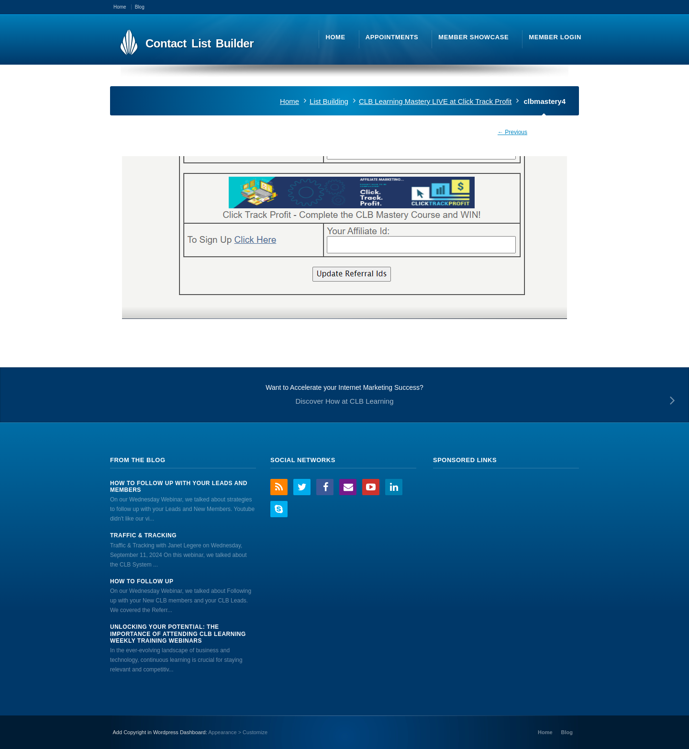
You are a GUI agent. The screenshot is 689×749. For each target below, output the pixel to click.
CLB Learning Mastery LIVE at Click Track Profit (435, 101)
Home (289, 101)
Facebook (324, 487)
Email (347, 487)
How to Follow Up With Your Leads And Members (178, 486)
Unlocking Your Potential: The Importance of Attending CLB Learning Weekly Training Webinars (178, 634)
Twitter (302, 487)
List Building (329, 101)
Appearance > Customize (237, 732)
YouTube (370, 487)
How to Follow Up (141, 581)
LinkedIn (393, 487)
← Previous (512, 132)
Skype (279, 509)
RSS (279, 487)
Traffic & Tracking (143, 535)
